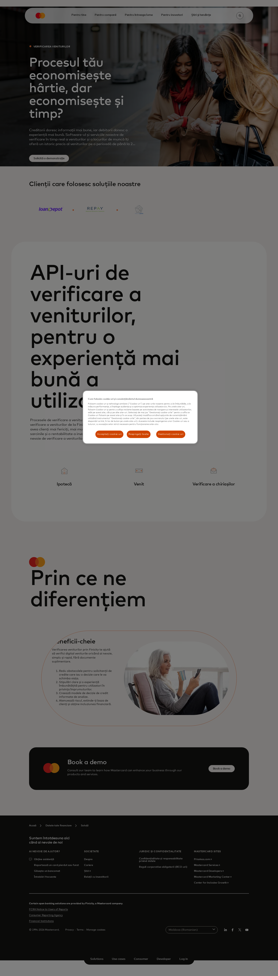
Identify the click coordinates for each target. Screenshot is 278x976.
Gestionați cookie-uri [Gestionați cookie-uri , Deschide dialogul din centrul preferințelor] (171, 434)
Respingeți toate (139, 434)
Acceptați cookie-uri (109, 434)
